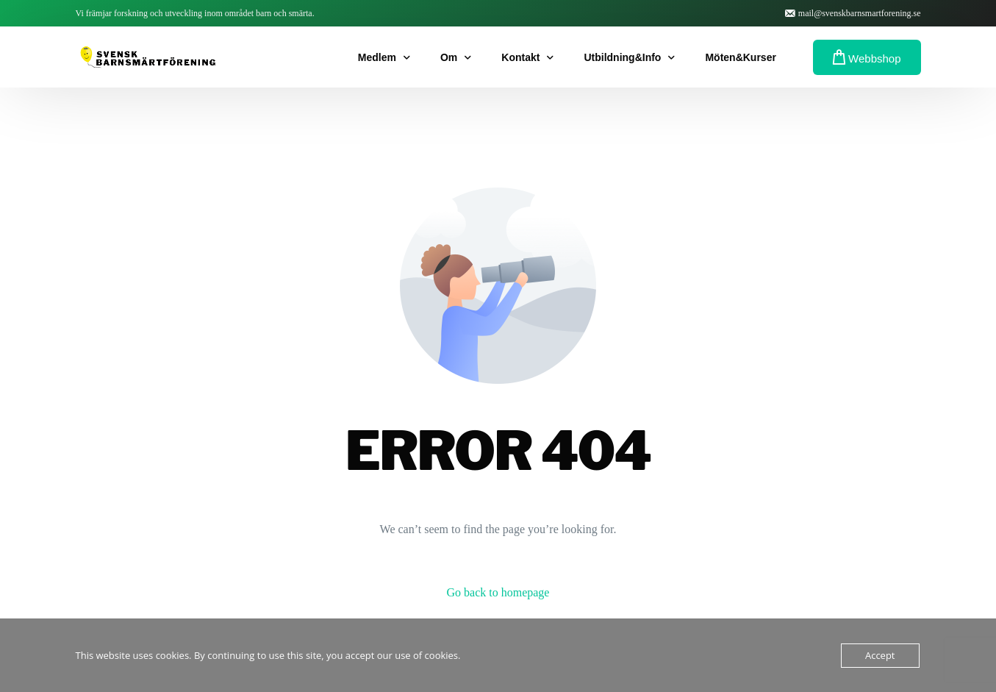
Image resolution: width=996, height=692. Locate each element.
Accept (880, 655)
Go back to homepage (498, 592)
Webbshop (867, 57)
